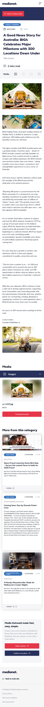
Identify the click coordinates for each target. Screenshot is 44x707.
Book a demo (22, 646)
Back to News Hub (13, 13)
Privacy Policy (7, 693)
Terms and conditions (9, 698)
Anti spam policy (8, 702)
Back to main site (10, 679)
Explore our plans (22, 653)
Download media (22, 414)
